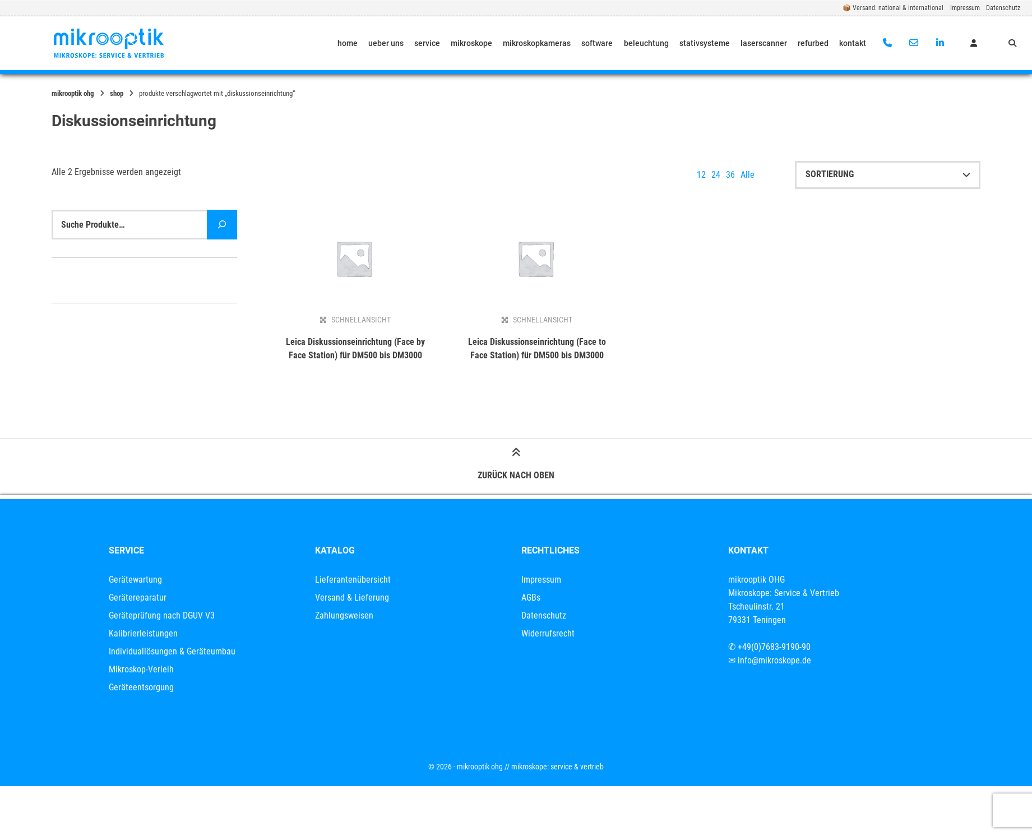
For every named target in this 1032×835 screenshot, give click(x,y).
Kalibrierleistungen (143, 633)
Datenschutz (1003, 8)
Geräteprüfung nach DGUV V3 (162, 615)
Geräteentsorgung (141, 687)
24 (715, 174)
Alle (748, 174)
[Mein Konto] (974, 43)
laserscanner (764, 43)
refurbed (813, 43)
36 (730, 174)
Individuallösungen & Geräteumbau (172, 651)
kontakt (852, 43)
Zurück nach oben (516, 465)
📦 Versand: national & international (893, 8)
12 (701, 174)
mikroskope (471, 43)
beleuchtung (646, 43)
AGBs (530, 597)
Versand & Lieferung (352, 597)
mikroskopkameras (537, 43)
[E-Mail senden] (913, 43)
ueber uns (386, 43)
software (597, 43)
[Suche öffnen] (1012, 43)
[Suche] (222, 224)
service (427, 43)
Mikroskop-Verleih (141, 669)
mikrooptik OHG (73, 93)
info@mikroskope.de (774, 660)
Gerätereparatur (137, 597)
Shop (116, 93)
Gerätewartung (135, 579)
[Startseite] (109, 43)
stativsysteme (704, 43)
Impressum (965, 8)
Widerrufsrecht (548, 633)
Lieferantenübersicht (353, 579)
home (347, 43)
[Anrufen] (887, 43)
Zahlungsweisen (344, 615)
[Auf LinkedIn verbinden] (939, 43)
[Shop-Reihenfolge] (887, 175)
